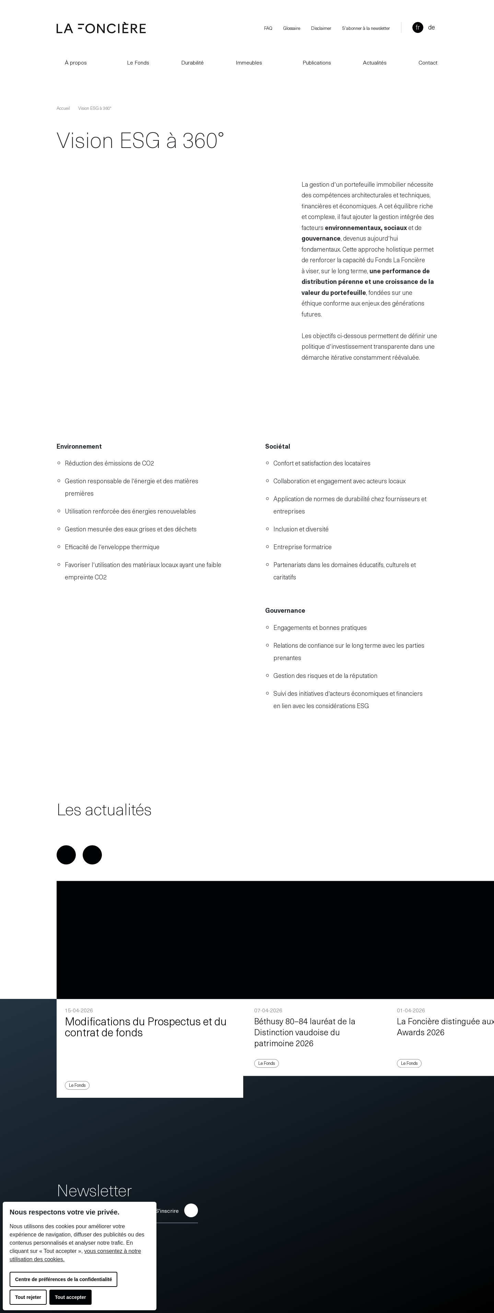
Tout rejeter (28, 1297)
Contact (428, 62)
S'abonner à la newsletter (366, 28)
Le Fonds (134, 62)
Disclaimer (321, 28)
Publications (312, 62)
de (431, 27)
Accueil (63, 108)
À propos (72, 62)
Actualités (375, 62)
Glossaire (291, 28)
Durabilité (192, 62)
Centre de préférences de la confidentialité (63, 1279)
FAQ (268, 28)
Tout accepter (70, 1297)
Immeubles (249, 62)
